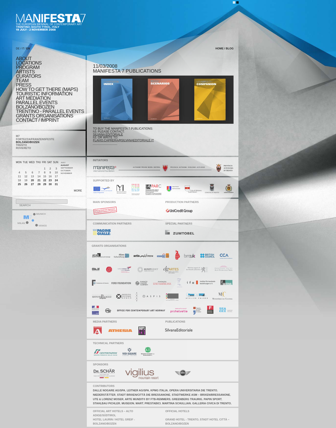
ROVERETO (23, 147)
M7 (18, 136)
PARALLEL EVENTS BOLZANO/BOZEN (36, 104)
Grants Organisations (44, 115)
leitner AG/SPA (138, 390)
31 (56, 184)
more (78, 190)
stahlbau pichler (106, 403)
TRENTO (21, 145)
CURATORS (28, 76)
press (23, 85)
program (27, 67)
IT (23, 48)
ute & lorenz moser (108, 399)
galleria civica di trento (211, 403)
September (67, 168)
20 (32, 180)
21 (38, 180)
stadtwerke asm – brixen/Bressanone (201, 394)
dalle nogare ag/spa (109, 390)
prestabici (153, 403)
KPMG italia (159, 390)
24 (56, 180)
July (63, 162)
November (66, 173)
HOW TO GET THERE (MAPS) (47, 89)
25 (19, 184)
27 (32, 184)
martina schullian (176, 403)
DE (18, 48)
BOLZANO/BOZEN (27, 142)
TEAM (22, 80)
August (65, 165)
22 (44, 180)
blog (230, 48)
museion (128, 403)
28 (38, 184)
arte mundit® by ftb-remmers (147, 399)
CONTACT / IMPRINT (37, 120)
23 (50, 180)
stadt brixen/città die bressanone (143, 394)
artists (25, 71)
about (24, 58)
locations (29, 63)
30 (50, 184)
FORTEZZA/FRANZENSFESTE (35, 139)
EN (28, 48)
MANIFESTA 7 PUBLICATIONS (127, 71)
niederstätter (104, 394)
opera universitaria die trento (193, 390)
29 (44, 184)
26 (25, 184)
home (219, 48)
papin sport (213, 399)
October (65, 170)
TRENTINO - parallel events (50, 111)
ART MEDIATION (33, 98)
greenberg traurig (187, 399)
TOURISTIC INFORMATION (44, 93)
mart (139, 403)
